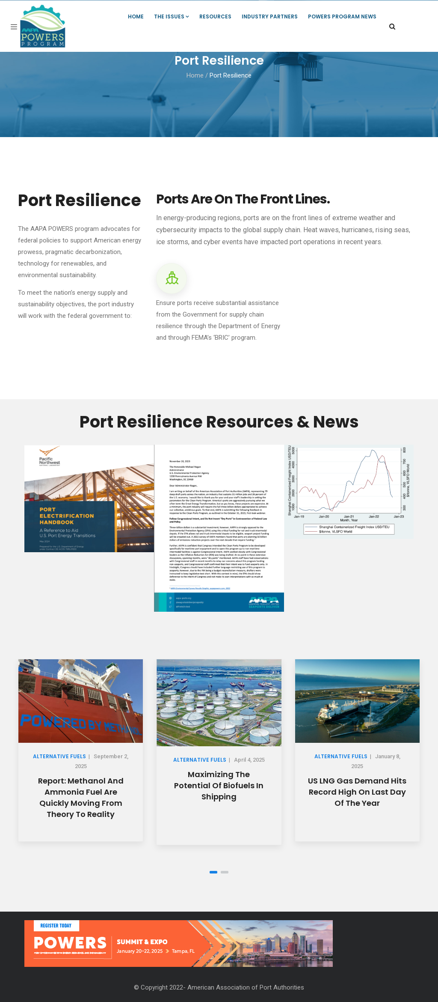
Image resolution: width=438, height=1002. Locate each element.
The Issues (171, 16)
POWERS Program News (342, 16)
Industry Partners (270, 16)
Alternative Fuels (59, 756)
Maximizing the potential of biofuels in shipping (218, 785)
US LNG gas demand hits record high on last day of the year (357, 791)
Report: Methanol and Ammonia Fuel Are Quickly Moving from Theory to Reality (81, 797)
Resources (215, 16)
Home (136, 16)
